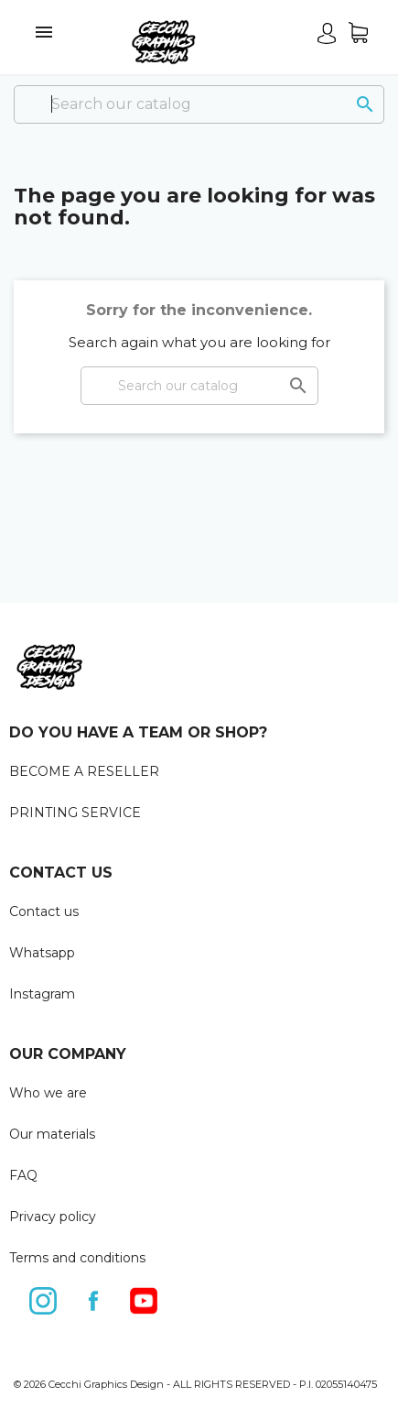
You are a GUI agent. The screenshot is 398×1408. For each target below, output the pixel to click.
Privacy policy (52, 1216)
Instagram (42, 994)
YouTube (144, 1297)
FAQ (23, 1175)
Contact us (44, 911)
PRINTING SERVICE (75, 812)
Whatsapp (42, 952)
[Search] (199, 104)
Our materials (52, 1134)
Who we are (48, 1093)
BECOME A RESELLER (84, 771)
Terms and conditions (77, 1258)
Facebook (94, 1297)
